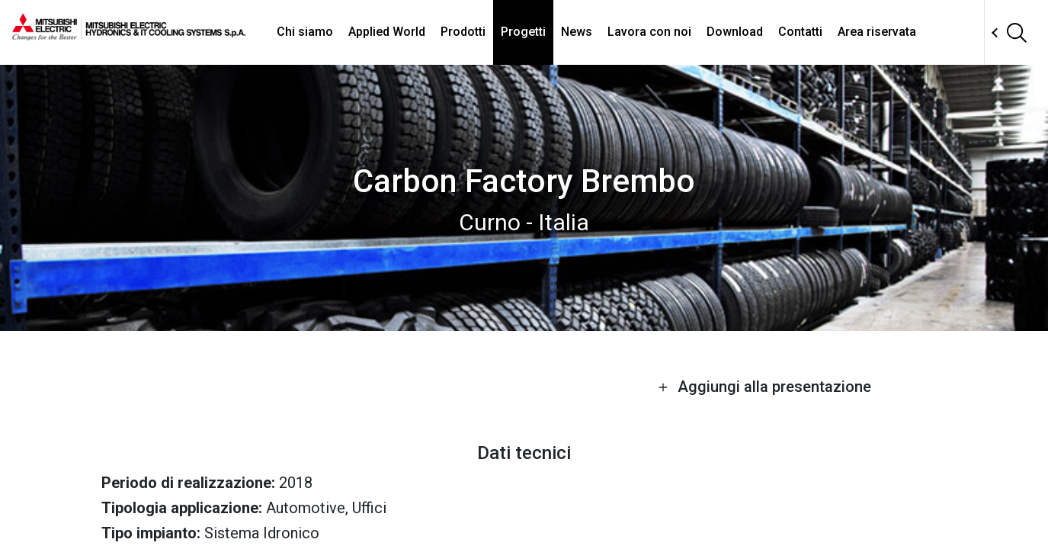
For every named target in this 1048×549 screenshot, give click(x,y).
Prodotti (463, 31)
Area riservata (877, 31)
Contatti (800, 31)
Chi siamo (305, 31)
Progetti (523, 31)
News (576, 31)
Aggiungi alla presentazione (764, 386)
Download (735, 31)
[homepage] (128, 34)
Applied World (386, 31)
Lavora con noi (649, 31)
